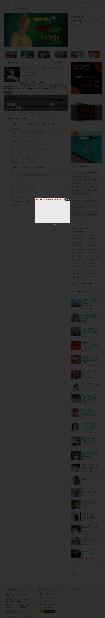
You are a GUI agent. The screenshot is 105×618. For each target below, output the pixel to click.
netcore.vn (54, 224)
